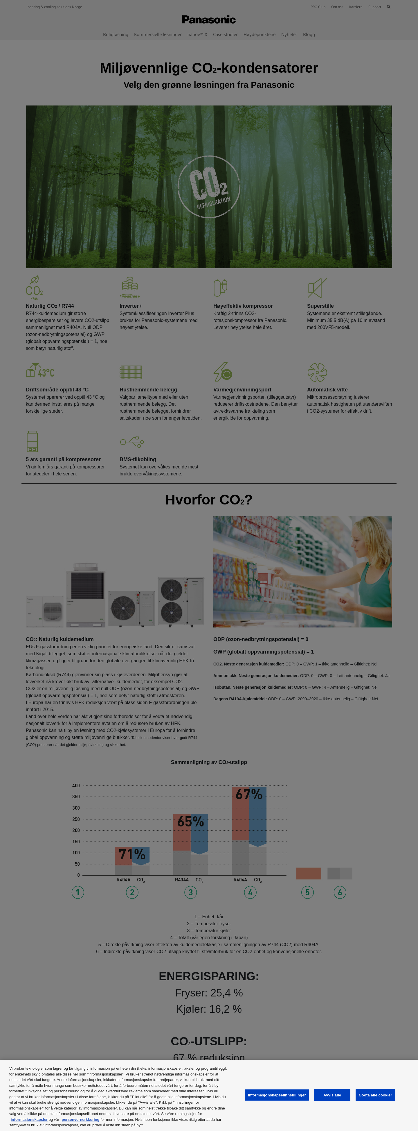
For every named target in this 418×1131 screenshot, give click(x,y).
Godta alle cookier (375, 1095)
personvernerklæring (81, 1119)
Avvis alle (332, 1095)
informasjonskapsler (29, 1119)
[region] (209, 1095)
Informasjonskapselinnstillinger (277, 1095)
